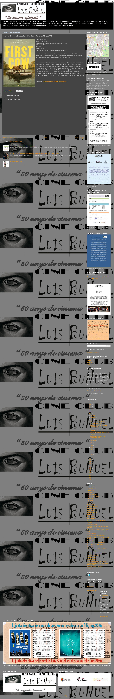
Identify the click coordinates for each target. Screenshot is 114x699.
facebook (89, 360)
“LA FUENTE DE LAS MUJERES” (93, 496)
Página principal (90, 586)
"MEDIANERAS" (90, 498)
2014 (90, 470)
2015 (90, 468)
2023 (90, 408)
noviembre (93, 417)
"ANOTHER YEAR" (91, 486)
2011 (90, 477)
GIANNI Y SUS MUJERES (92, 510)
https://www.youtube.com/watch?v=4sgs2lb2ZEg (55, 81)
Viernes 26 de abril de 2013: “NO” (94, 555)
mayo (92, 447)
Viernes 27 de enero (91, 557)
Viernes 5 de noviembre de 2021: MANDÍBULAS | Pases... (97, 422)
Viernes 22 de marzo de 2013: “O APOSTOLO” (97, 549)
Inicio (45, 138)
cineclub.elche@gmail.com (93, 352)
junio (92, 445)
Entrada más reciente (9, 138)
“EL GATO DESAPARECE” (92, 494)
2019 (90, 459)
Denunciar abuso (92, 591)
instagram (89, 362)
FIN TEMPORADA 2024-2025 (16, 161)
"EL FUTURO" (90, 492)
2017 (90, 464)
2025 (90, 404)
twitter (89, 364)
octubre (92, 419)
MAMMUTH (89, 514)
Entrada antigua (79, 138)
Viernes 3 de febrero (91, 559)
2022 (90, 411)
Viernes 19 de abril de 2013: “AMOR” (95, 545)
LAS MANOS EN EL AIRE (92, 512)
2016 (90, 466)
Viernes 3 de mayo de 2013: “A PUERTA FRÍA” (97, 561)
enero (92, 454)
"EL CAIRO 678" (90, 490)
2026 (90, 402)
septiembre (93, 440)
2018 (90, 461)
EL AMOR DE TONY (91, 504)
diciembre (93, 415)
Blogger (66, 696)
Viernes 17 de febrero (92, 540)
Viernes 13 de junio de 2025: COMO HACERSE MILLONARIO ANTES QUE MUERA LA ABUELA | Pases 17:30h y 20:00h (34, 154)
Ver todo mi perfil (104, 616)
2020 (90, 457)
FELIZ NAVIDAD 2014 (91, 508)
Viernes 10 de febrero (92, 524)
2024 (90, 406)
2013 (90, 473)
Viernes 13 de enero (91, 533)
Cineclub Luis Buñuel (105, 596)
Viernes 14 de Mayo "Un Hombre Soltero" (96, 535)
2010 (90, 479)
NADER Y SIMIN (90, 516)
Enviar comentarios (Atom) (16, 141)
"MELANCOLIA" (90, 500)
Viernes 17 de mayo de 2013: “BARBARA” (96, 543)
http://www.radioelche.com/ (93, 390)
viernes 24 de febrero (92, 551)
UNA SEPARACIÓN (91, 519)
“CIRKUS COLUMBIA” (91, 488)
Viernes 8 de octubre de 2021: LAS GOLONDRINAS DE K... (97, 437)
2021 (90, 413)
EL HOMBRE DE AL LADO (92, 506)
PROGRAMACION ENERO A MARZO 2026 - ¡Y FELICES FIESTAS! (23, 146)
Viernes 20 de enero (91, 547)
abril (92, 449)
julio (92, 443)
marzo (92, 452)
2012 (90, 475)
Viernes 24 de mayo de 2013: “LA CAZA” (96, 553)
